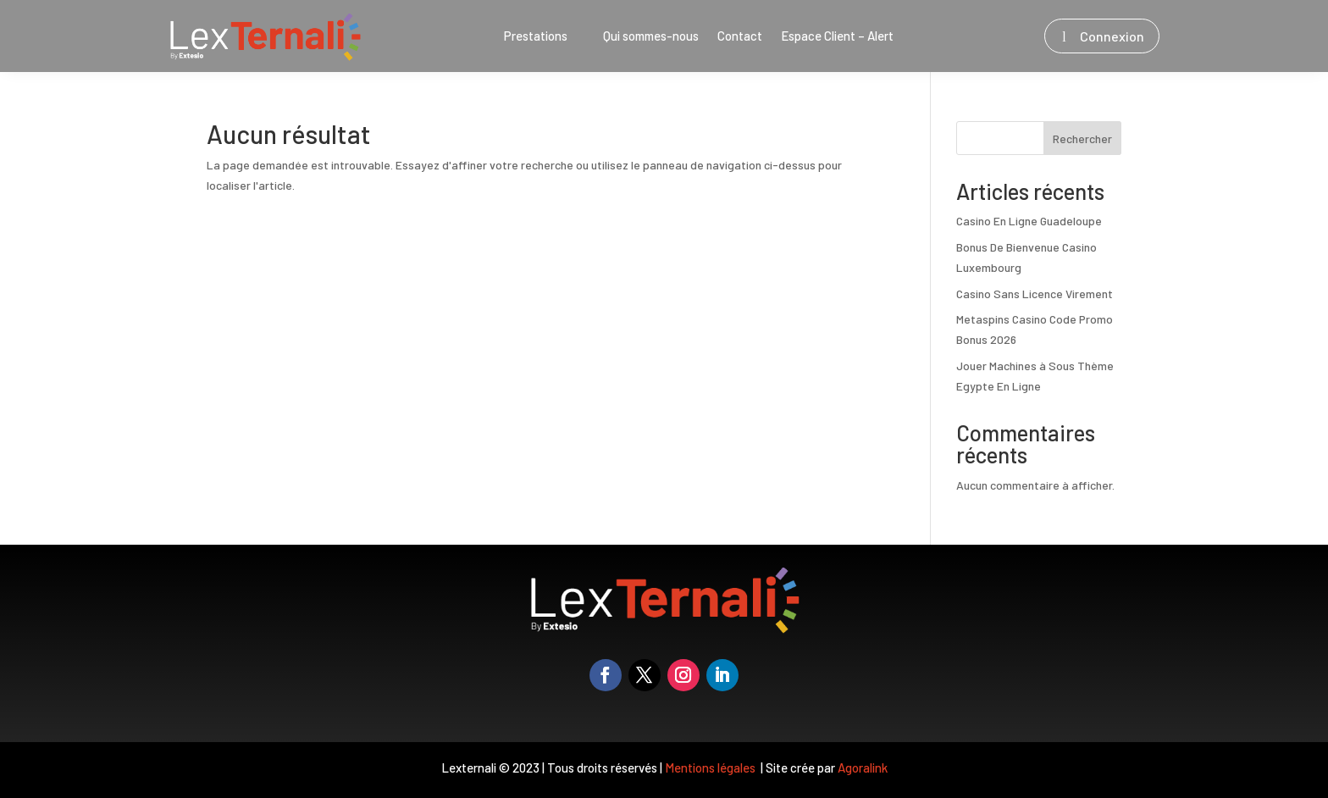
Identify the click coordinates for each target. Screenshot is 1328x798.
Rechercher (1082, 138)
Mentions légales (711, 767)
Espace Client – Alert (837, 36)
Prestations (535, 36)
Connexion (1112, 36)
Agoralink (863, 767)
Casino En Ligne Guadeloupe (1029, 220)
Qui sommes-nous (651, 36)
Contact (739, 36)
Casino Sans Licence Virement (1034, 293)
